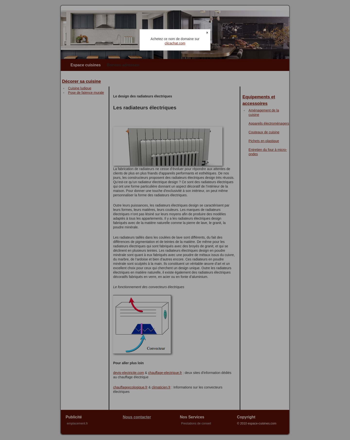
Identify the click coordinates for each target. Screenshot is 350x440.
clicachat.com (175, 43)
